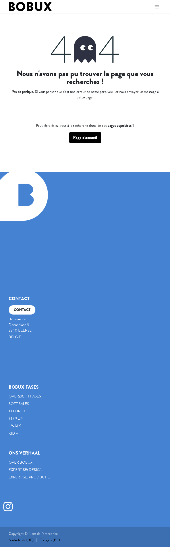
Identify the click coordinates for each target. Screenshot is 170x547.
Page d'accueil (85, 137)
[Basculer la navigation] (157, 6)
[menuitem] (21, 540)
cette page (85, 97)
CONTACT (22, 309)
